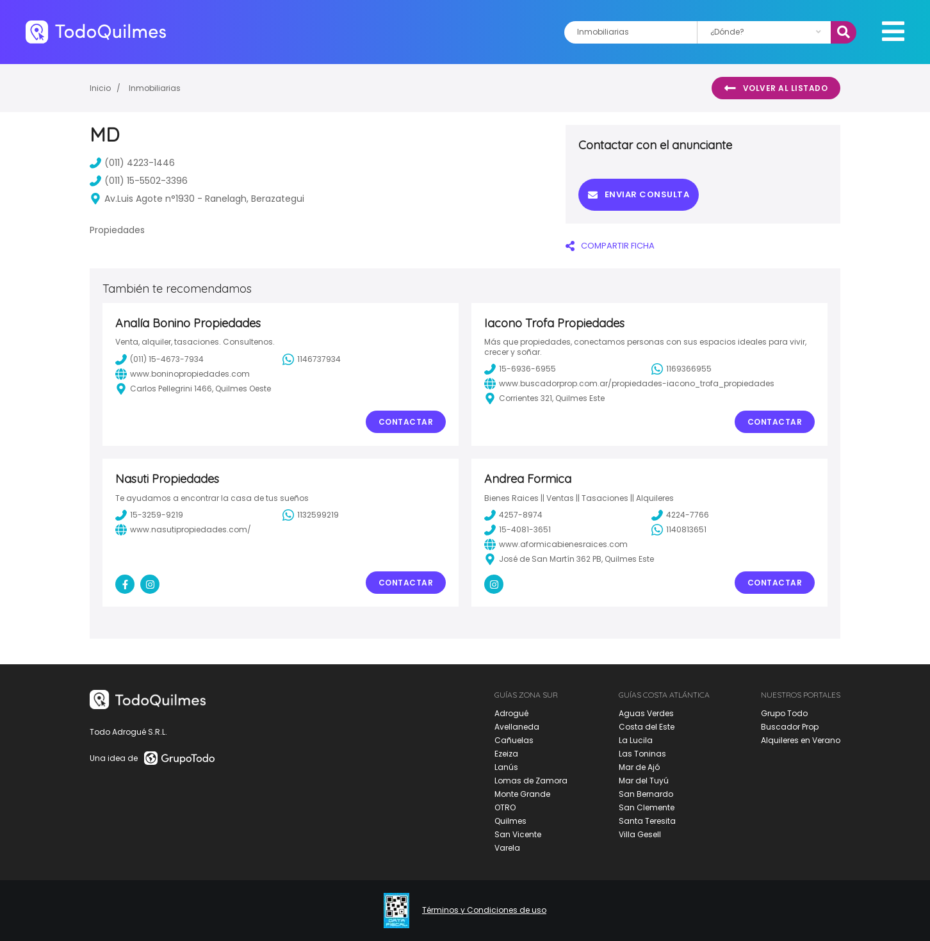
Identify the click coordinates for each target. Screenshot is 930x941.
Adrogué (511, 713)
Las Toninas (642, 753)
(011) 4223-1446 (132, 162)
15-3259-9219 (149, 515)
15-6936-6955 (520, 369)
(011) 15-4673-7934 (159, 359)
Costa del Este (646, 726)
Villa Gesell (640, 834)
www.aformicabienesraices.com (556, 544)
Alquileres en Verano (800, 740)
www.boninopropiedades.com (182, 374)
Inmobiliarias (155, 88)
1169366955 (681, 369)
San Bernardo (646, 794)
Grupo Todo (784, 713)
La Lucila (636, 740)
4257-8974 (513, 515)
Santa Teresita (647, 820)
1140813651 (678, 530)
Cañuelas (514, 740)
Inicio (100, 88)
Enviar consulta (638, 194)
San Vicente (517, 834)
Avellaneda (516, 726)
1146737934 (311, 359)
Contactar (406, 421)
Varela (507, 847)
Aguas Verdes (646, 713)
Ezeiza (506, 753)
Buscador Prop (790, 726)
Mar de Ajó (639, 767)
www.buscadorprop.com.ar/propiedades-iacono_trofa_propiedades (629, 383)
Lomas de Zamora (530, 780)
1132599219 (310, 515)
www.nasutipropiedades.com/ (183, 530)
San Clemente (646, 807)
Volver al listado (776, 88)
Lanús (506, 767)
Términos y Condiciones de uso (484, 910)
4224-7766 (680, 515)
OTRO (505, 807)
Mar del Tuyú (644, 780)
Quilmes (510, 820)
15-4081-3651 (517, 530)
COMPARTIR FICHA (610, 246)
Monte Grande (522, 794)
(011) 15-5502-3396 (139, 180)
